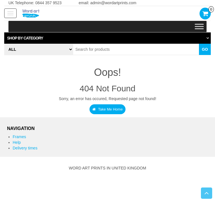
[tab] (107, 38)
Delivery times (25, 148)
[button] (107, 38)
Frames (19, 136)
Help (17, 142)
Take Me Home (107, 109)
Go (205, 49)
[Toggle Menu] (199, 26)
